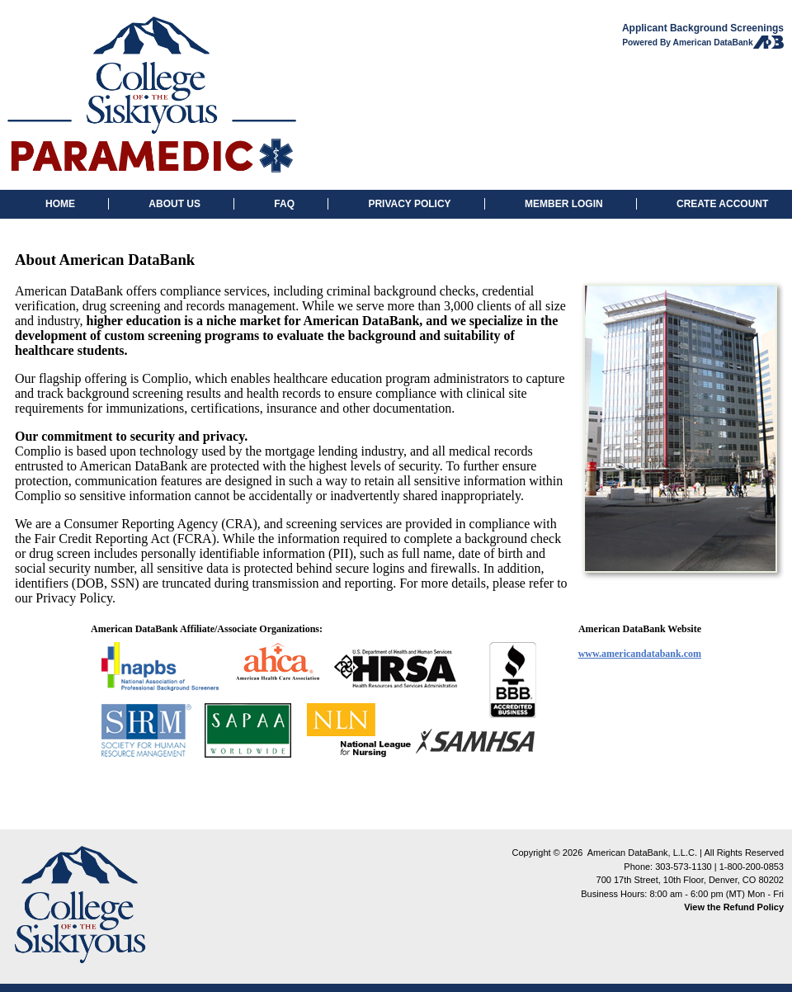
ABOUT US (174, 204)
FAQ (284, 204)
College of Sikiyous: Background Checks (151, 95)
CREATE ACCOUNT (722, 204)
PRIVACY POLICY (409, 204)
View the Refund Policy (734, 907)
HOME (60, 204)
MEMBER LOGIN (564, 204)
